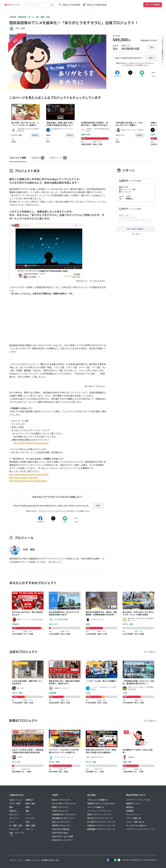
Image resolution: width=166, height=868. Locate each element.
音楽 (27, 822)
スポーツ (29, 829)
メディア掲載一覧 (133, 818)
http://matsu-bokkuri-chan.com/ (23, 477)
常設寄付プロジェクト (61, 826)
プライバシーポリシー (16, 860)
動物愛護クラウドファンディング (101, 829)
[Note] (153, 72)
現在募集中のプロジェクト (63, 818)
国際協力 (29, 800)
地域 (27, 807)
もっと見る (149, 652)
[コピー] (151, 58)
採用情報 (129, 811)
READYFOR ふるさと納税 (62, 836)
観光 (27, 811)
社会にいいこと (15, 800)
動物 (11, 807)
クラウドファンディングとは (138, 800)
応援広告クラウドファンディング (101, 826)
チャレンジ (13, 829)
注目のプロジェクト (60, 811)
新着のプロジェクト (60, 807)
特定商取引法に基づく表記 (50, 860)
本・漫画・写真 (15, 826)
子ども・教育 (14, 804)
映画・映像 (30, 826)
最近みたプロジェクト (61, 800)
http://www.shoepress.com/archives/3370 (29, 474)
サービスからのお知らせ (136, 826)
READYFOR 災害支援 (60, 829)
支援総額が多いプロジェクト (64, 815)
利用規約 (28, 860)
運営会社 (129, 807)
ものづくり (13, 818)
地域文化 (13, 811)
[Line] (142, 72)
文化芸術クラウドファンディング (101, 822)
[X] (130, 72)
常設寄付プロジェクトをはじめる (101, 804)
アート (12, 822)
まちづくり (13, 815)
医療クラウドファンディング (99, 815)
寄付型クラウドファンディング (100, 818)
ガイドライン (36, 860)
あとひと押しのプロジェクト (64, 804)
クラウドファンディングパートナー (140, 829)
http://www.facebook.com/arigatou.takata (28, 481)
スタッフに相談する (95, 807)
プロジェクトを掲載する (97, 800)
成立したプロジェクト (61, 822)
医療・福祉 (30, 804)
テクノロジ (30, 818)
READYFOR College (60, 833)
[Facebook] (117, 72)
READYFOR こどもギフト (62, 840)
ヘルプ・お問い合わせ (135, 822)
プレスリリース (132, 815)
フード (28, 815)
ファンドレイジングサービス (99, 811)
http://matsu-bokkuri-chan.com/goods (30, 443)
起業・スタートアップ (16, 834)
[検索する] (52, 4)
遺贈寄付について (133, 804)
